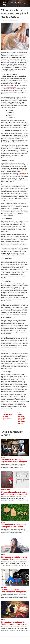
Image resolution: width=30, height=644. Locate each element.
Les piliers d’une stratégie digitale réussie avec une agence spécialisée (14, 461)
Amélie (16, 20)
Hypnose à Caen (22, 173)
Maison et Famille (5, 489)
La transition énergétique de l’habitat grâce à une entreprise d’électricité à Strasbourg (14, 624)
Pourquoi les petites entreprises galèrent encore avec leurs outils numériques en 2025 (14, 494)
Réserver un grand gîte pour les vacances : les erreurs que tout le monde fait (14, 559)
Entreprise (4, 587)
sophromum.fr (4, 122)
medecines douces (11, 87)
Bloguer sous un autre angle (12, 3)
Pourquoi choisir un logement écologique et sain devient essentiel (13, 526)
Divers (3, 457)
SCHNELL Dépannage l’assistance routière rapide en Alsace (13, 591)
